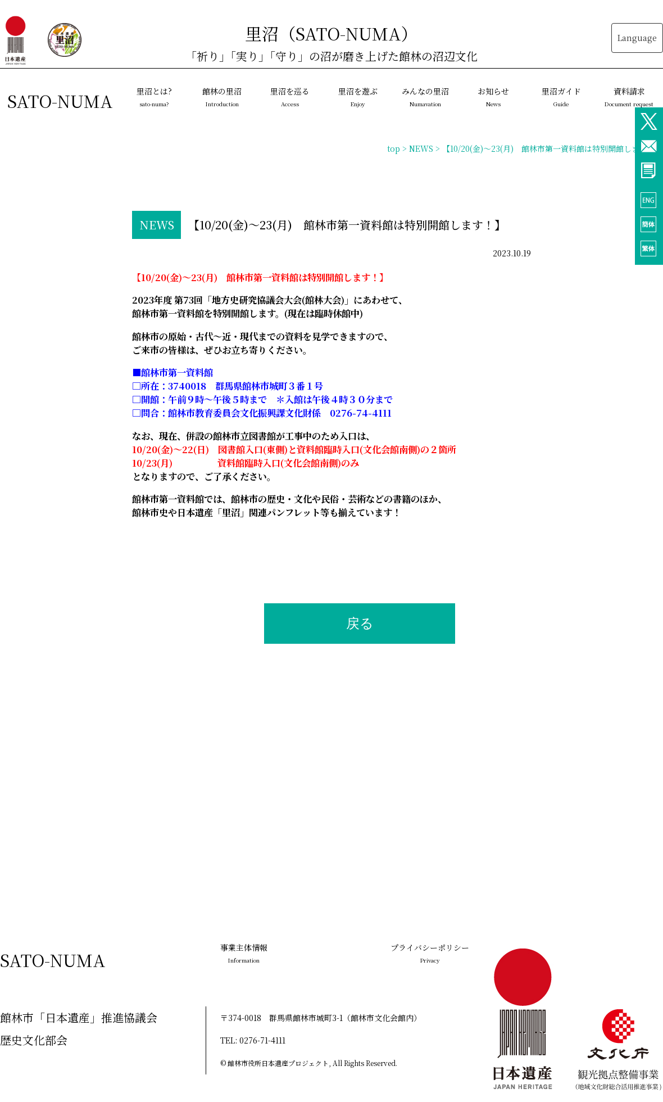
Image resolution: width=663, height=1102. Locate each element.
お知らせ (493, 96)
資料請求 (629, 96)
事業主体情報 (243, 953)
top (393, 148)
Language (637, 37)
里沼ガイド (561, 96)
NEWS (421, 148)
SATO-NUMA (60, 100)
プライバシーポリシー (429, 953)
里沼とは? (154, 96)
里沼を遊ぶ (358, 96)
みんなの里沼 (425, 96)
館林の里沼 (222, 96)
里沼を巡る (290, 96)
